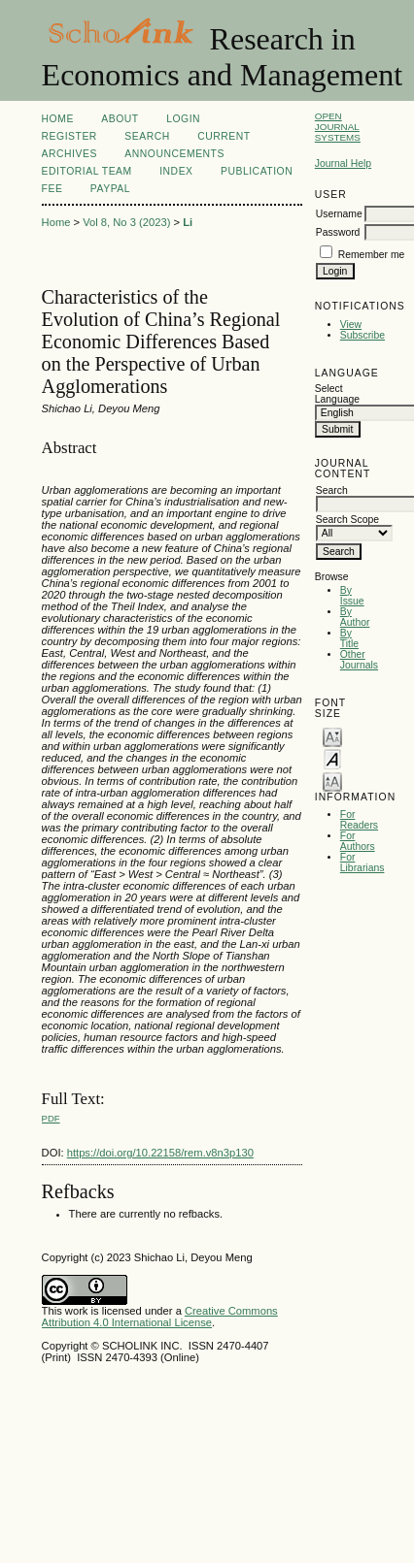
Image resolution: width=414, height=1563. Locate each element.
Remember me (371, 254)
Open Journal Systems (338, 127)
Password (338, 232)
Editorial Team (87, 171)
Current (223, 136)
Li (187, 222)
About (119, 119)
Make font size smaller (332, 736)
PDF (51, 1118)
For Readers (359, 819)
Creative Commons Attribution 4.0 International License (160, 1316)
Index (175, 171)
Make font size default (332, 758)
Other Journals (359, 659)
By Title (349, 638)
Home (58, 119)
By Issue (352, 595)
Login (183, 119)
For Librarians (362, 862)
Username (339, 214)
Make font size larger (332, 780)
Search (146, 136)
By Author (355, 617)
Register (69, 136)
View (351, 324)
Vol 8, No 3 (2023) (126, 222)
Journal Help (343, 163)
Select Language (337, 394)
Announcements (174, 153)
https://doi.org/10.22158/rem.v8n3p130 (160, 1152)
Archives (69, 153)
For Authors (357, 841)
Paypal (110, 188)
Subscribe (362, 335)
